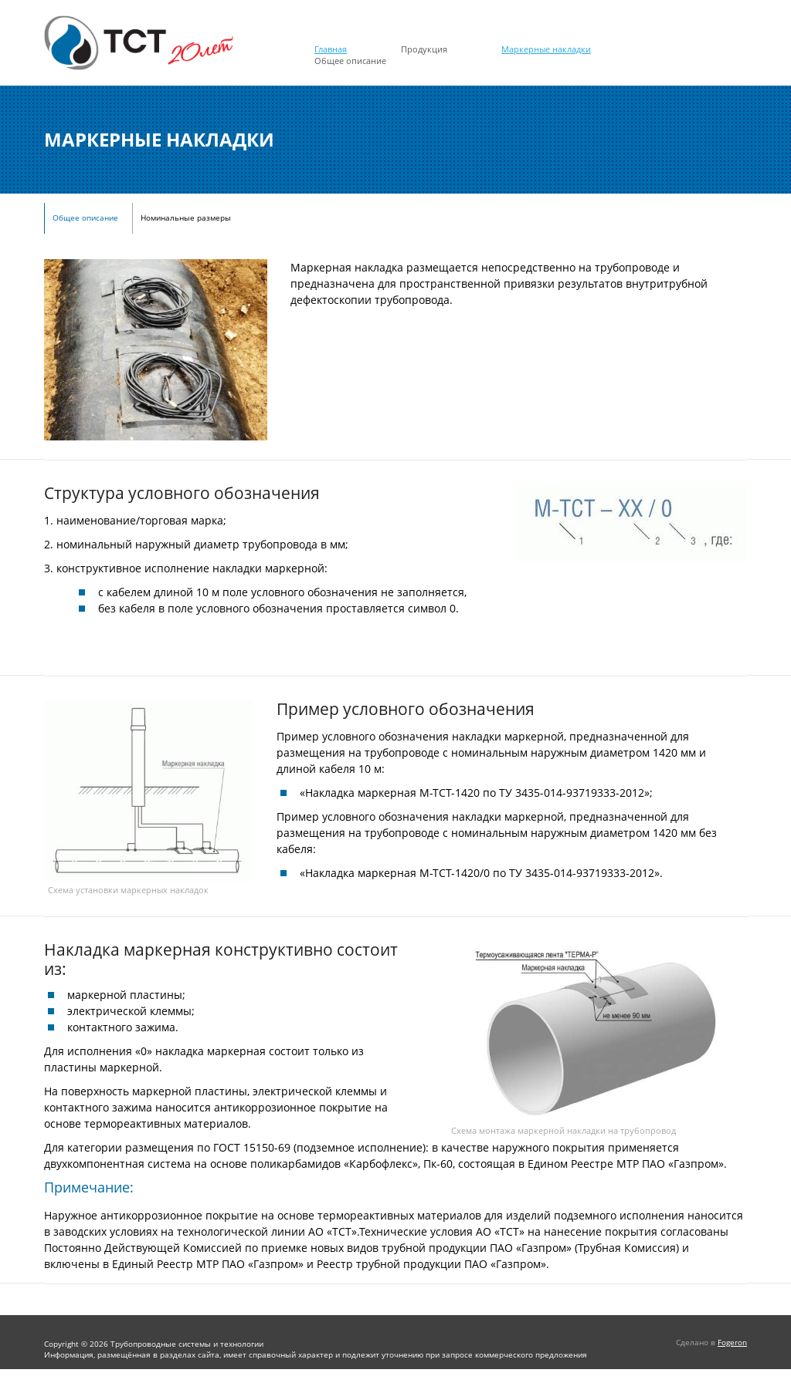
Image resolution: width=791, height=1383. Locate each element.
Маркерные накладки (546, 49)
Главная (330, 49)
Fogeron (732, 1342)
